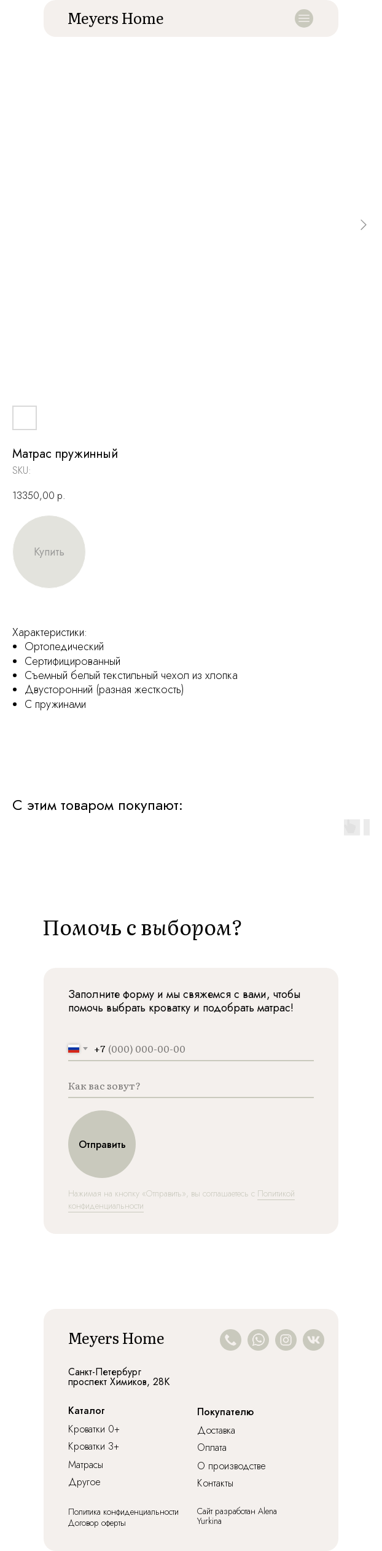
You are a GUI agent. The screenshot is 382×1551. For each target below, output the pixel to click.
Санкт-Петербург (104, 1372)
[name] (191, 1086)
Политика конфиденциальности (123, 1512)
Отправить (102, 1144)
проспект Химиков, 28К (119, 1382)
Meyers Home (115, 17)
